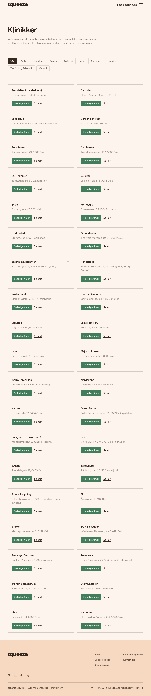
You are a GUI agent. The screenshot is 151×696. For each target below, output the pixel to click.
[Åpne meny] (140, 5)
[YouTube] (27, 675)
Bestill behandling (127, 4)
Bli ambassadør (102, 665)
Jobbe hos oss (102, 659)
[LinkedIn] (15, 675)
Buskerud (68, 61)
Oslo (82, 61)
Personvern (57, 688)
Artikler (98, 654)
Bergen (53, 61)
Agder (24, 61)
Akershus (38, 61)
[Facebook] (21, 675)
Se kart (38, 103)
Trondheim (113, 61)
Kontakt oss (129, 659)
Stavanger (96, 61)
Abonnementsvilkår (38, 688)
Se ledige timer (22, 103)
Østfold (43, 68)
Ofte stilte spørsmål (133, 654)
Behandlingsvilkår (16, 688)
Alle (12, 61)
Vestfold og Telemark (21, 68)
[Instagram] (9, 675)
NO (92, 688)
